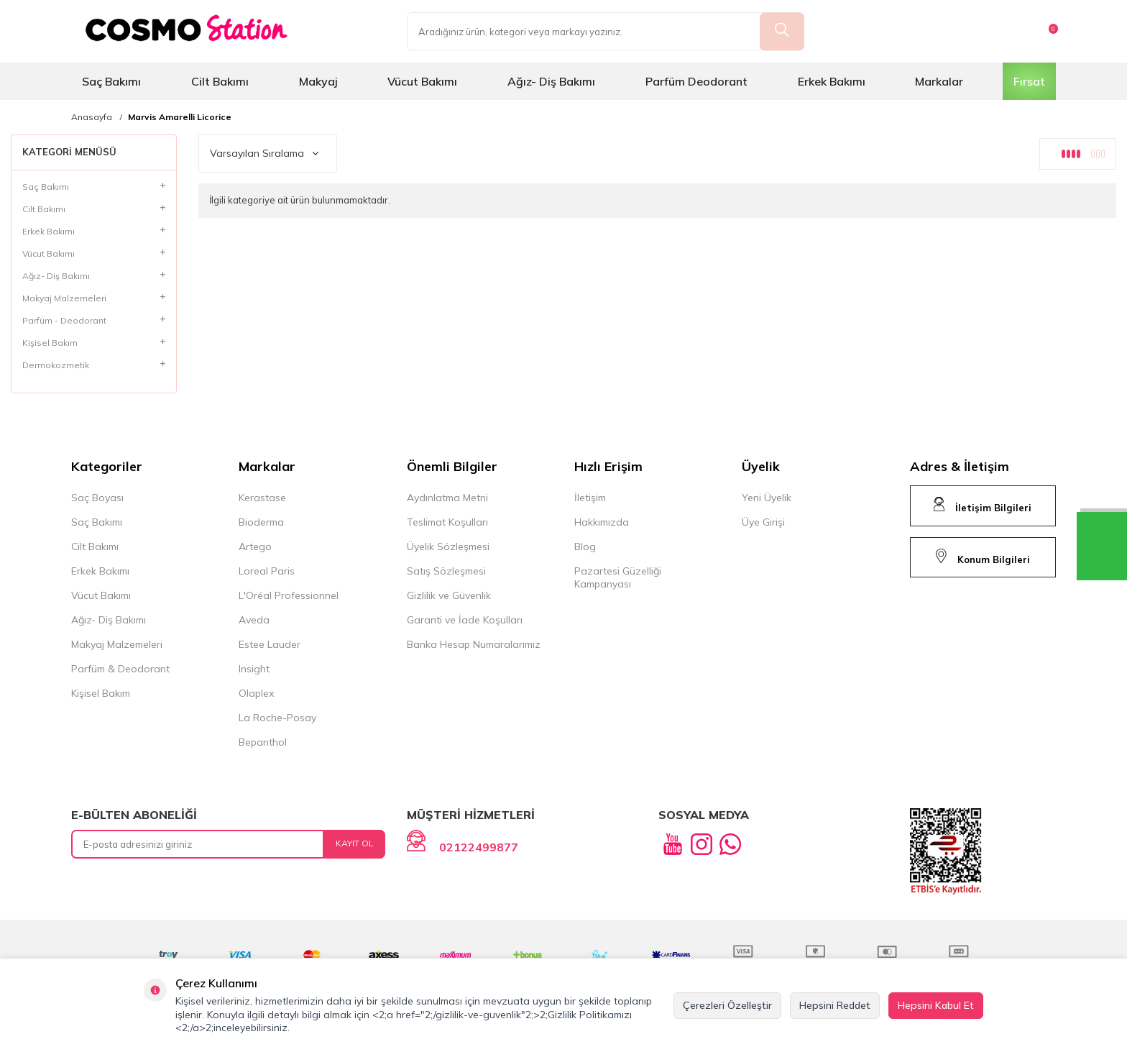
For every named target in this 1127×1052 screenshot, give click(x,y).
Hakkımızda (601, 522)
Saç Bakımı (111, 81)
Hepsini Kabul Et (936, 1005)
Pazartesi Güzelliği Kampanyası (617, 577)
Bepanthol (263, 742)
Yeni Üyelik (766, 497)
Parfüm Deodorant (696, 81)
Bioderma (261, 522)
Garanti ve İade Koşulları (465, 619)
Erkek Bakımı (831, 81)
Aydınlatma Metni (447, 497)
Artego (255, 546)
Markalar (939, 81)
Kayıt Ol (355, 843)
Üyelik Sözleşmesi (448, 546)
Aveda (254, 619)
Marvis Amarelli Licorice (179, 117)
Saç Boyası (97, 497)
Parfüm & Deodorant (120, 668)
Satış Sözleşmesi (446, 570)
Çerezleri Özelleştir (727, 1005)
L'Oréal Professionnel (289, 595)
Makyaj (318, 81)
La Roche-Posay (277, 717)
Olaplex (256, 693)
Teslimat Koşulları (447, 522)
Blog (585, 546)
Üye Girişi (763, 522)
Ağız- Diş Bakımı (551, 81)
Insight (254, 668)
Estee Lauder (269, 644)
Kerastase (262, 497)
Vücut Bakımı (422, 81)
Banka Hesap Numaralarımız (473, 644)
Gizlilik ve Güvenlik (449, 595)
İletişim (590, 497)
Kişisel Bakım (100, 693)
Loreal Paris (267, 570)
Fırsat (1029, 81)
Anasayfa (91, 117)
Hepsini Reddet (834, 1005)
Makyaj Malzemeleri (116, 644)
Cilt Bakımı (220, 81)
